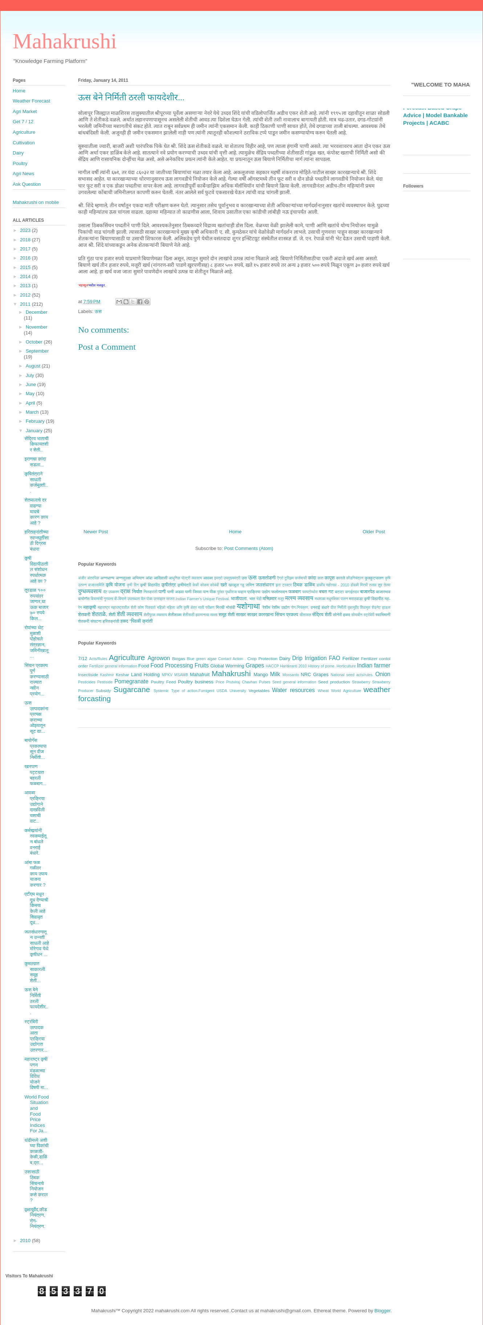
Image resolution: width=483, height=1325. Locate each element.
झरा (278, 585)
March (33, 412)
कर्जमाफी (301, 578)
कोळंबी (214, 585)
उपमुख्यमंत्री (232, 578)
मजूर (281, 599)
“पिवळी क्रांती (141, 621)
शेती (112, 614)
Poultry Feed (163, 681)
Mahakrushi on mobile (36, 202)
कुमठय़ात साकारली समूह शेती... (34, 972)
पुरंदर (220, 592)
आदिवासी (160, 577)
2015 (26, 267)
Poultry (20, 163)
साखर (241, 614)
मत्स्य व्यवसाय (299, 598)
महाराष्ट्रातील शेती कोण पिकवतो (133, 608)
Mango (260, 674)
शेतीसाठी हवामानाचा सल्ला (200, 615)
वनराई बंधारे (319, 607)
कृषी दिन (133, 585)
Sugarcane (131, 689)
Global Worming (227, 665)
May (31, 393)
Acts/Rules (98, 659)
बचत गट (326, 591)
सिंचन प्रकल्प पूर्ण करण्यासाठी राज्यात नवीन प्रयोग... (36, 679)
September (37, 351)
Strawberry (361, 682)
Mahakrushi (65, 41)
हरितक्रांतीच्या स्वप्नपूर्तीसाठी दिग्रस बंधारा (36, 540)
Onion (382, 674)
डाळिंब (309, 584)
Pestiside (105, 682)
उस (244, 577)
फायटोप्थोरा (310, 592)
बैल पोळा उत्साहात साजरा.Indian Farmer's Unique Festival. (185, 599)
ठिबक (298, 584)
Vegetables (258, 690)
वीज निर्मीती (338, 608)
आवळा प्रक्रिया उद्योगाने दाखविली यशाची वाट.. (34, 807)
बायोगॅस (83, 598)
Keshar (122, 674)
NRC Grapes (314, 674)
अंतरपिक (93, 578)
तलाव (373, 585)
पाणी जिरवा (193, 591)
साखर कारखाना (260, 614)
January (35, 430)
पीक (213, 591)
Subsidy (103, 690)
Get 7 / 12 (23, 121)
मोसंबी (230, 607)
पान (205, 591)
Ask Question (27, 184)
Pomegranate (131, 681)
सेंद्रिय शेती (322, 614)
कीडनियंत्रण (354, 578)
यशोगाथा (248, 606)
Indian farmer (373, 665)
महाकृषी (90, 607)
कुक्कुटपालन (374, 577)
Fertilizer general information (113, 666)
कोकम (204, 585)
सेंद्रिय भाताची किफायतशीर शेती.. (36, 444)
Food (143, 665)
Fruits (202, 665)
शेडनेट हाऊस (381, 608)
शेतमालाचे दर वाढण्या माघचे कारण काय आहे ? (36, 511)
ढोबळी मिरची (359, 585)
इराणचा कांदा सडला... (35, 461)
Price (220, 682)
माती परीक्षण (206, 608)
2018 (26, 239)
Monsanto (291, 675)
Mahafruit (200, 674)
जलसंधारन (265, 584)
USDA (222, 691)
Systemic (161, 691)
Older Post (374, 531)
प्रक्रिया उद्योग (258, 591)
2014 (26, 276)
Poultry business (196, 681)
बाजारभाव (383, 591)
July (31, 375)
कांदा (312, 578)
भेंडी (259, 599)
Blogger (382, 1310)
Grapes (254, 665)
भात (252, 598)
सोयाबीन (356, 615)
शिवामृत (365, 608)
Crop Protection (262, 658)
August (34, 366)
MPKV (167, 675)
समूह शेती (227, 614)
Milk (275, 674)
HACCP (272, 666)
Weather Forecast (31, 101)
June (31, 384)
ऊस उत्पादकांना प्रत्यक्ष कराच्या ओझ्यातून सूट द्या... (36, 717)
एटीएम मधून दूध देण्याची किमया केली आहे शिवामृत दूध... (36, 908)
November (37, 327)
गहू (242, 585)
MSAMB (181, 675)
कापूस (330, 578)
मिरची (220, 607)
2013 (26, 285)
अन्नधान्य (107, 577)
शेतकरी (84, 614)
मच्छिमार (269, 598)
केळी (195, 585)
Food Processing (171, 665)
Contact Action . (232, 659)
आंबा (149, 577)
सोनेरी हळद (341, 614)
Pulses (264, 682)
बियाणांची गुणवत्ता (102, 599)
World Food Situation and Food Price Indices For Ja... (36, 1114)
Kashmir (107, 675)
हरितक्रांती (111, 621)
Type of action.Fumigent (192, 691)
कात (320, 578)
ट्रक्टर (287, 585)
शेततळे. (99, 614)
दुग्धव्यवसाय (89, 591)
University (238, 691)
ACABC (439, 131)
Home (235, 531)
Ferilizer (350, 658)
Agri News (23, 173)
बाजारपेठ (367, 591)
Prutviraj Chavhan (241, 682)
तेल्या (387, 585)
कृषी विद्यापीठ (150, 584)
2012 (26, 295)
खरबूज (233, 584)
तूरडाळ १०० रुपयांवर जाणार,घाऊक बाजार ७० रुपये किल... (36, 604)
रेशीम (266, 607)
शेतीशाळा (175, 614)
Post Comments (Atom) (248, 548)
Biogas (178, 658)
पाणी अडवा (175, 591)
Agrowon (158, 658)
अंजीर (82, 578)
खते (223, 584)
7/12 (82, 658)
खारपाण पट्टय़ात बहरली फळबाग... (35, 775)
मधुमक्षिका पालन (337, 599)
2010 (26, 1240)
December (37, 312)
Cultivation (24, 142)
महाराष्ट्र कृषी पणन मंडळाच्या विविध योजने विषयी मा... (36, 1073)
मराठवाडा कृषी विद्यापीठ (366, 598)
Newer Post (96, 531)
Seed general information (294, 682)
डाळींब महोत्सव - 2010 (332, 585)
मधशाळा (320, 599)
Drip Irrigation (309, 658)
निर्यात (137, 591)
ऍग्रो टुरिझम (285, 578)
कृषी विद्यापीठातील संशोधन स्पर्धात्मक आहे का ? (36, 569)
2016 (26, 258)
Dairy (284, 658)
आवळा (208, 577)
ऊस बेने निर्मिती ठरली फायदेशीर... (36, 1001)
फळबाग (294, 591)
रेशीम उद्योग (281, 607)
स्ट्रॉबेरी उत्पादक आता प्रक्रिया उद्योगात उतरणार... (35, 1036)
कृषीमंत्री (184, 584)
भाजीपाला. (239, 598)
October (35, 342)
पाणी (162, 591)
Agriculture (127, 657)
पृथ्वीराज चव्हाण (235, 592)
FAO (334, 658)
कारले (340, 577)
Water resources (293, 690)
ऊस (98, 311)
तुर (380, 584)
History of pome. (322, 666)
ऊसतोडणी (267, 578)
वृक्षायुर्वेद (353, 608)
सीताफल (305, 615)
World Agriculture (346, 691)
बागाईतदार (352, 592)
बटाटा (339, 591)
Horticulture (346, 666)
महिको (161, 608)
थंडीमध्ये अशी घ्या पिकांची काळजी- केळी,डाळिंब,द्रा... (36, 1151)
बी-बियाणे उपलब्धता (127, 599)
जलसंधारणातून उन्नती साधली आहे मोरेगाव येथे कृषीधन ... (36, 943)
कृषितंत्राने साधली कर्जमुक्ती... (36, 482)
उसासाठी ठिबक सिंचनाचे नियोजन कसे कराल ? (36, 1186)
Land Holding (145, 674)
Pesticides (86, 682)
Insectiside (88, 674)
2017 (26, 249)
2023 (26, 230)
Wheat (323, 691)
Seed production (334, 681)
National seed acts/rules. (351, 675)
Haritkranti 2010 (293, 666)
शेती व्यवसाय (129, 614)
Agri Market (25, 111)
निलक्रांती (150, 592)
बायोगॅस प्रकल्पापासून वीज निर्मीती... (35, 749)
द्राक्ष (125, 591)
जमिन (249, 584)
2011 (26, 304)
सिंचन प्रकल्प (286, 614)
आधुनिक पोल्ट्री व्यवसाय (185, 578)
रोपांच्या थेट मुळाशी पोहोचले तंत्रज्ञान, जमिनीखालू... (36, 642)
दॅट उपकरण (111, 592)
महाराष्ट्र (104, 608)
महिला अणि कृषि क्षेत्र (181, 608)
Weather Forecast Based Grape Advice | (432, 116)
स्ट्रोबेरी (369, 615)
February (36, 421)
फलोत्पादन (279, 591)
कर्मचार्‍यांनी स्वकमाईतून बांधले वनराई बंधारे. (35, 842)
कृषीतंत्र (169, 584)
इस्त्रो (218, 578)
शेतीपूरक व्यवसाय (155, 615)
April (31, 403)
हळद (124, 621)
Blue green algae (202, 659)
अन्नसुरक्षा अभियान (130, 577)
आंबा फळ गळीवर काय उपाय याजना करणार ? (35, 874)
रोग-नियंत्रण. (300, 608)
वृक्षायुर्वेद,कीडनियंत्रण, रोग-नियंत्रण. (35, 1218)
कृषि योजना (115, 584)
